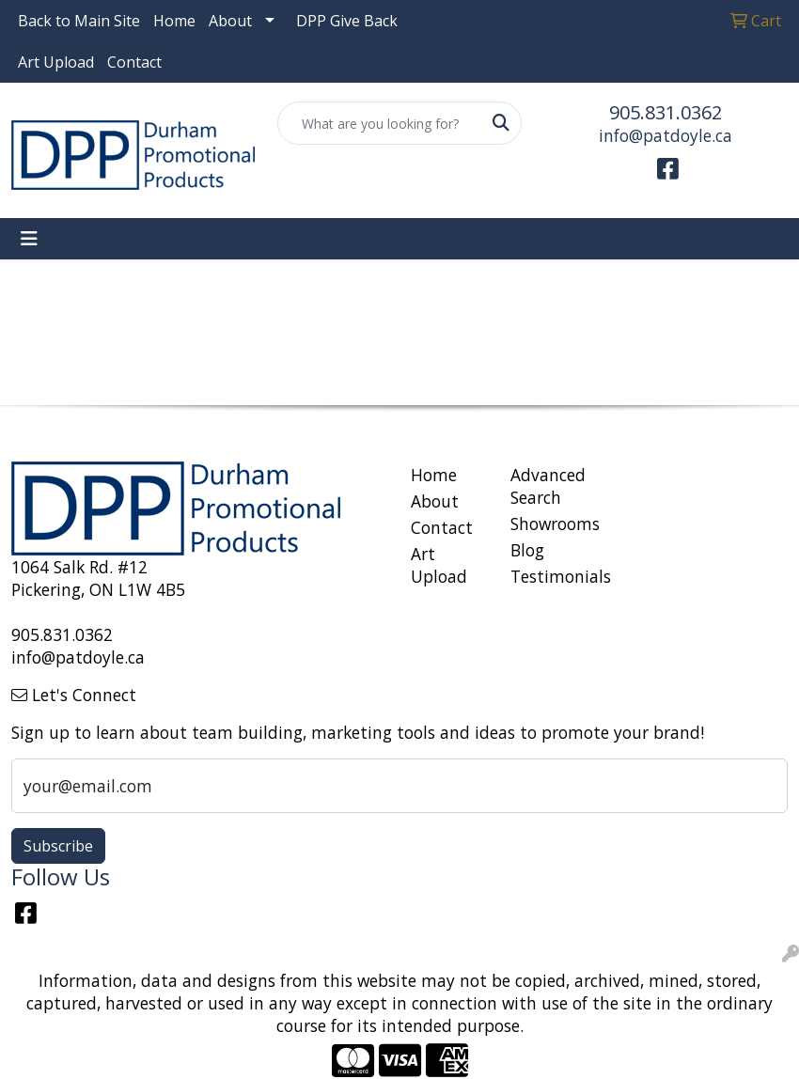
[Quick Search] (379, 123)
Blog (527, 550)
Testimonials (549, 576)
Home (174, 20)
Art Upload (56, 62)
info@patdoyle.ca (665, 135)
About (230, 20)
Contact (134, 62)
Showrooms (549, 523)
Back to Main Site (79, 20)
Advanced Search (548, 485)
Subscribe (58, 846)
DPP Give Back (347, 20)
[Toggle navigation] (29, 239)
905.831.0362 (665, 112)
